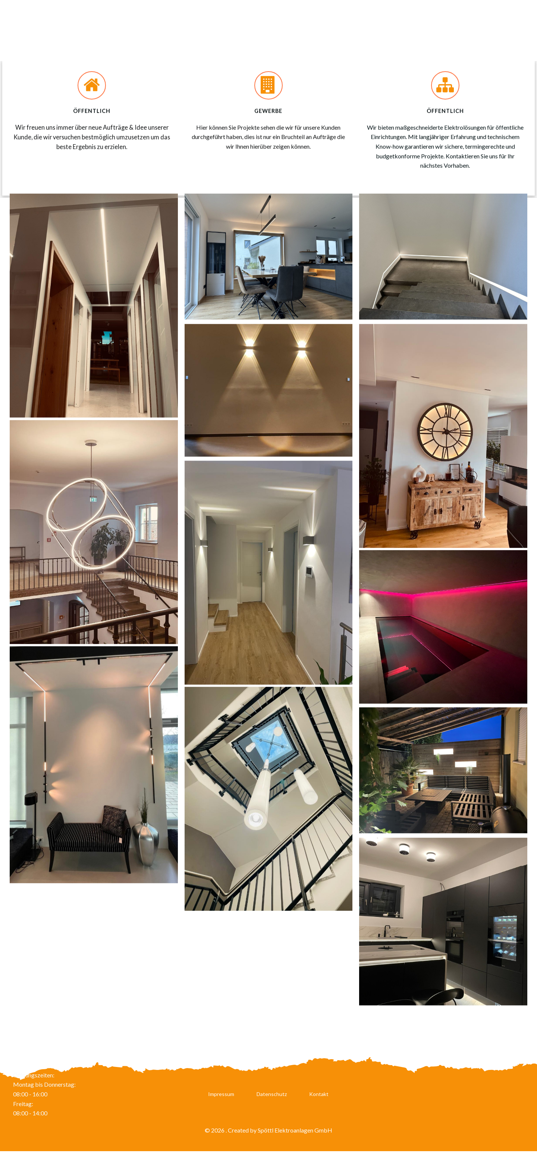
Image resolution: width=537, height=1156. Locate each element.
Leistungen (418, 30)
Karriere (375, 30)
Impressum (221, 1097)
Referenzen (501, 30)
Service (460, 30)
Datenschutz (272, 1097)
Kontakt (319, 1097)
